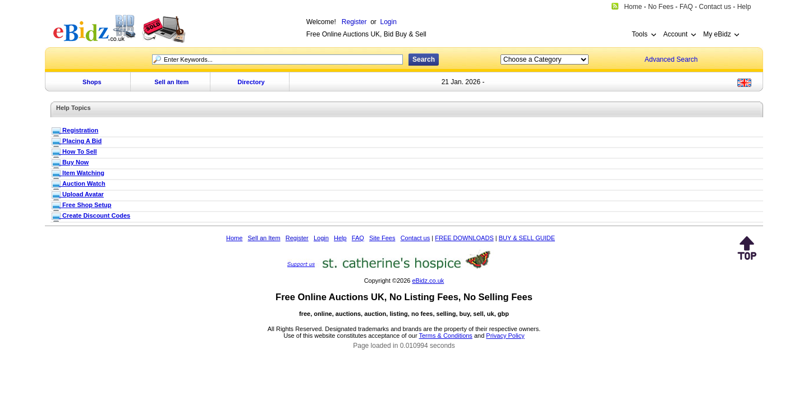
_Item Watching (81, 172)
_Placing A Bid (80, 140)
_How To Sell (78, 151)
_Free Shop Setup (85, 204)
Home (234, 238)
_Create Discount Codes (94, 215)
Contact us (415, 238)
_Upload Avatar (81, 194)
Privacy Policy (505, 335)
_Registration (78, 130)
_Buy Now (74, 162)
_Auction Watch (82, 183)
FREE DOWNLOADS (464, 238)
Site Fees (382, 238)
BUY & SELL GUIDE (527, 238)
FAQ (358, 238)
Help (340, 238)
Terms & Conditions (445, 335)
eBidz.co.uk (428, 280)
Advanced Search (671, 59)
